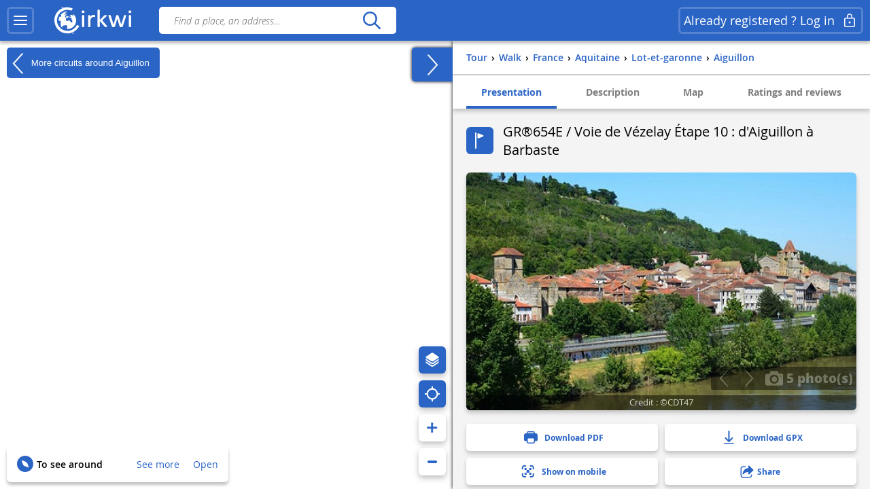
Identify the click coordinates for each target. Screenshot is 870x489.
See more (158, 464)
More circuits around (78, 63)
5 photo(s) (809, 377)
